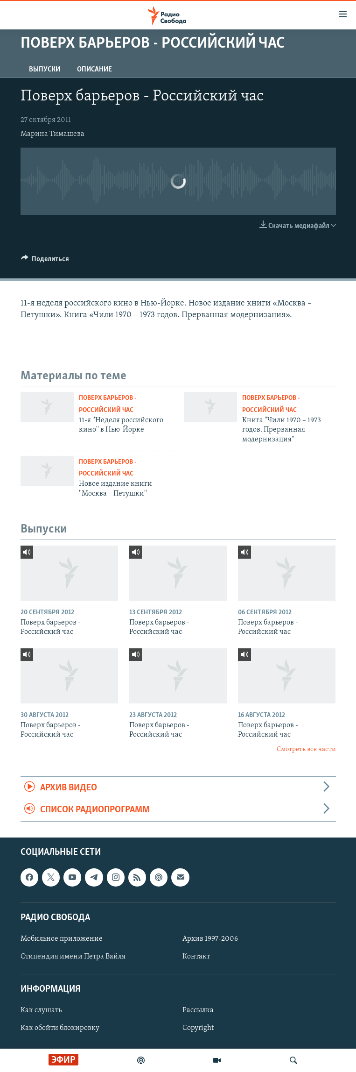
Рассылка (198, 1010)
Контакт (196, 956)
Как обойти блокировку (60, 1028)
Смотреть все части (306, 749)
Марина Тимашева (52, 134)
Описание (94, 69)
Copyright (198, 1028)
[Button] (45, 261)
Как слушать (41, 1010)
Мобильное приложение (62, 939)
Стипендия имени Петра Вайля (73, 956)
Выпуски (44, 69)
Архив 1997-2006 (210, 939)
